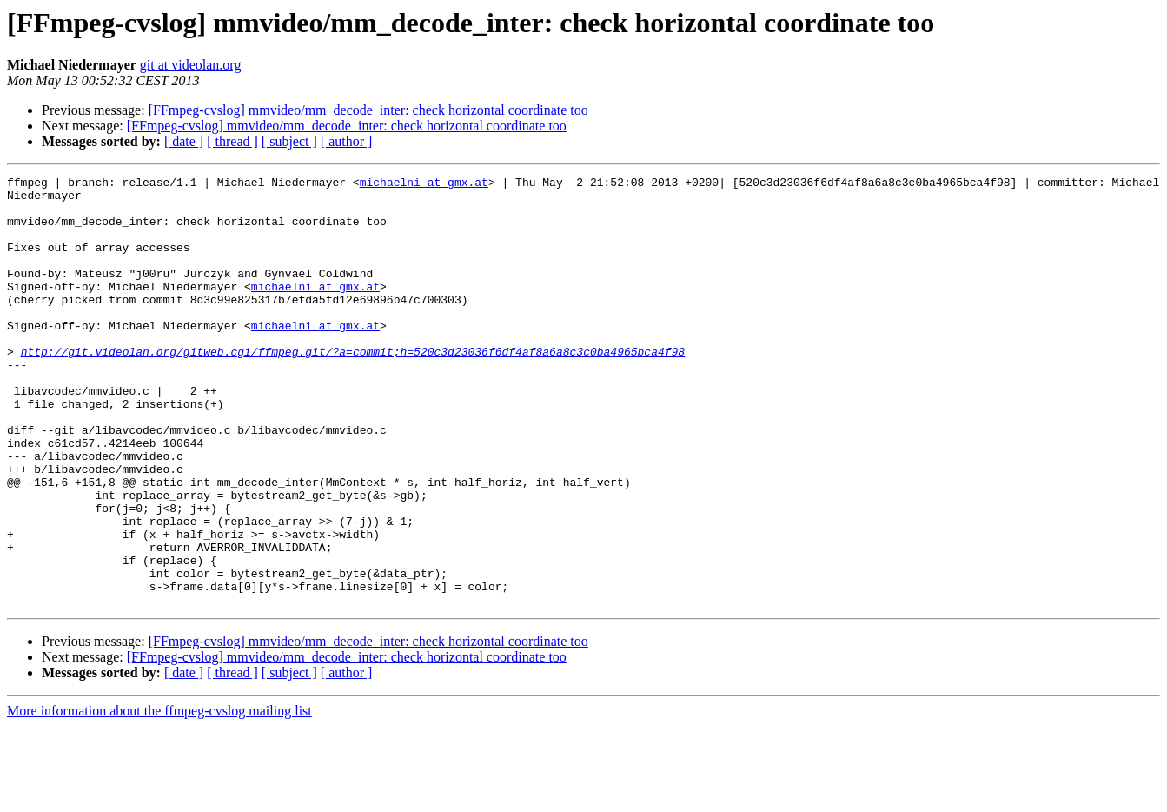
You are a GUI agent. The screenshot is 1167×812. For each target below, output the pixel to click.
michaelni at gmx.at (424, 184)
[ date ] (183, 141)
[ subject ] (289, 141)
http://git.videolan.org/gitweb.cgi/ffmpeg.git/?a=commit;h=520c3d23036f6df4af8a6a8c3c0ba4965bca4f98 (353, 388)
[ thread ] (232, 141)
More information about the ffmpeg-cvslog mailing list (159, 796)
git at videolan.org (191, 64)
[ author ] (347, 141)
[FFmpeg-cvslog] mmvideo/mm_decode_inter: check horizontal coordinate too (368, 110)
